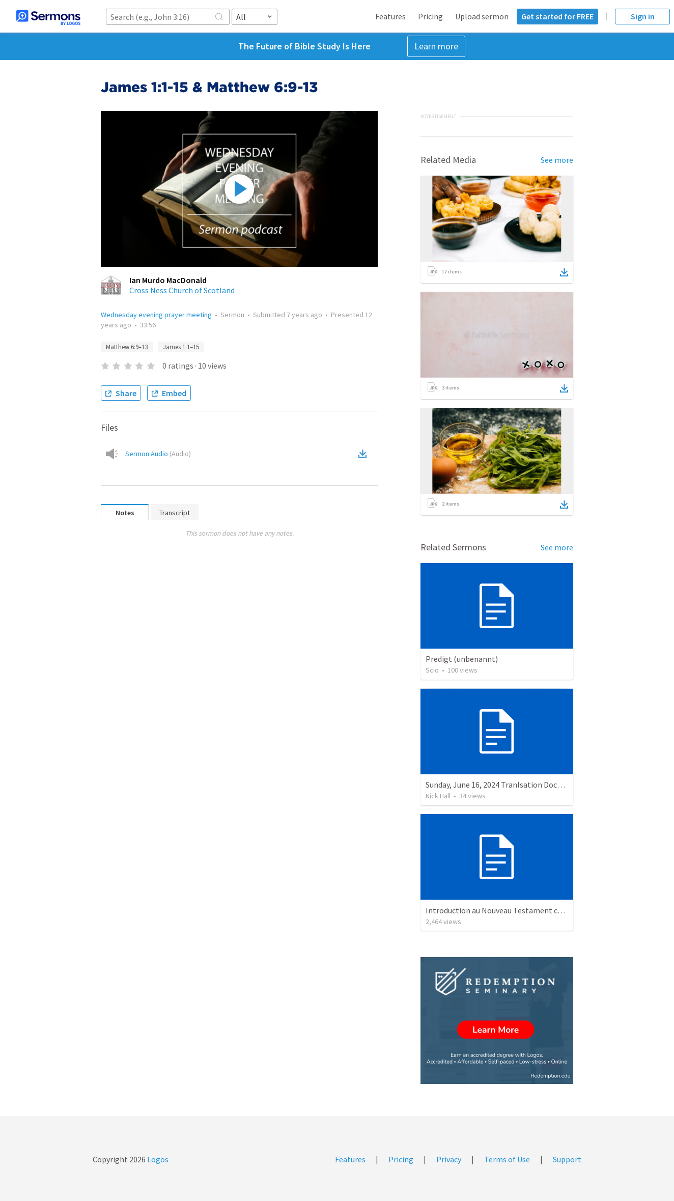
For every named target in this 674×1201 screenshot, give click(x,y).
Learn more (436, 46)
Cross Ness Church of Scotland (182, 290)
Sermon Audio (158, 453)
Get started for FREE (557, 16)
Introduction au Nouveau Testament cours (499, 910)
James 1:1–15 (181, 347)
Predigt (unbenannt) (462, 659)
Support (567, 1159)
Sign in (643, 16)
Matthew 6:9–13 (127, 347)
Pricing (430, 16)
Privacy (448, 1159)
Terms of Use (507, 1159)
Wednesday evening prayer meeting (156, 314)
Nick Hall (438, 795)
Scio (432, 670)
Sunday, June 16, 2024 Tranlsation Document (503, 784)
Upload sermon (482, 16)
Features (390, 16)
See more (557, 160)
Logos (157, 1159)
